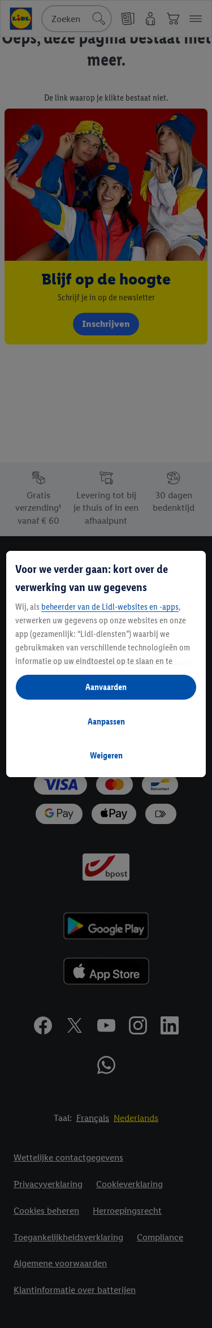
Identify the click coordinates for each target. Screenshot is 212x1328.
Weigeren (106, 755)
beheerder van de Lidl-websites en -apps (110, 606)
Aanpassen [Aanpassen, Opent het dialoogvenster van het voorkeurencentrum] (106, 721)
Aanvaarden (106, 687)
